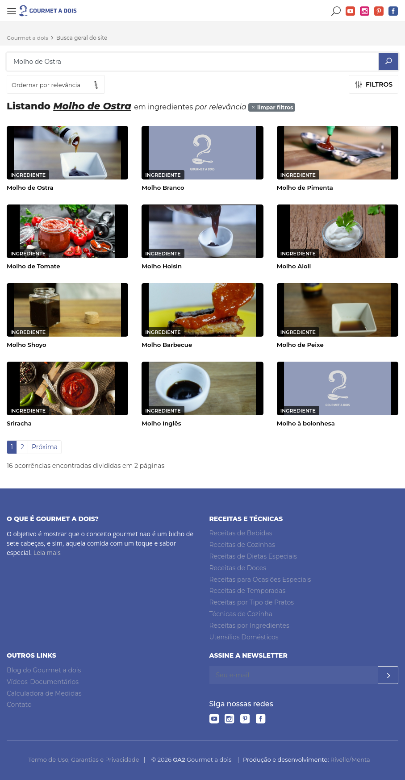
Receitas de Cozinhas (242, 545)
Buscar (336, 11)
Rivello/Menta (350, 759)
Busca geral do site (82, 37)
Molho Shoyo (26, 344)
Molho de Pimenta (305, 187)
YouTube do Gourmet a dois (350, 11)
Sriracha (19, 423)
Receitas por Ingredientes (249, 625)
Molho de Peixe (300, 344)
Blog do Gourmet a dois (44, 670)
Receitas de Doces (238, 568)
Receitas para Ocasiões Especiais (260, 580)
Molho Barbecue (167, 344)
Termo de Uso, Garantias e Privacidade (83, 759)
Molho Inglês (161, 423)
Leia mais (47, 552)
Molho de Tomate (33, 266)
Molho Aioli (294, 266)
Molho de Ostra (30, 187)
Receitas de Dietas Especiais (253, 556)
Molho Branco (163, 187)
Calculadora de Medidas (44, 693)
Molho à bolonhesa (306, 423)
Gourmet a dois (27, 37)
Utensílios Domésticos (244, 637)
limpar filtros (272, 107)
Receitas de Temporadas (247, 591)
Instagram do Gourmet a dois (365, 11)
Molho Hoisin (162, 266)
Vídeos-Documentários (43, 682)
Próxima (45, 447)
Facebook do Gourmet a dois (393, 11)
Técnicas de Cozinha (240, 614)
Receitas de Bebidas (240, 533)
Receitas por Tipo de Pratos (251, 602)
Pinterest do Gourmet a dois (379, 11)
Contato (19, 705)
